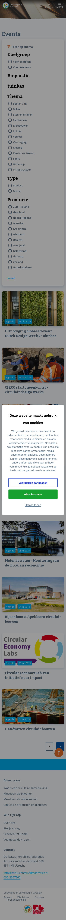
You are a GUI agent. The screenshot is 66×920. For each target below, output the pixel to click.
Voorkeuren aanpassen (33, 482)
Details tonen (33, 505)
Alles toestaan (33, 494)
